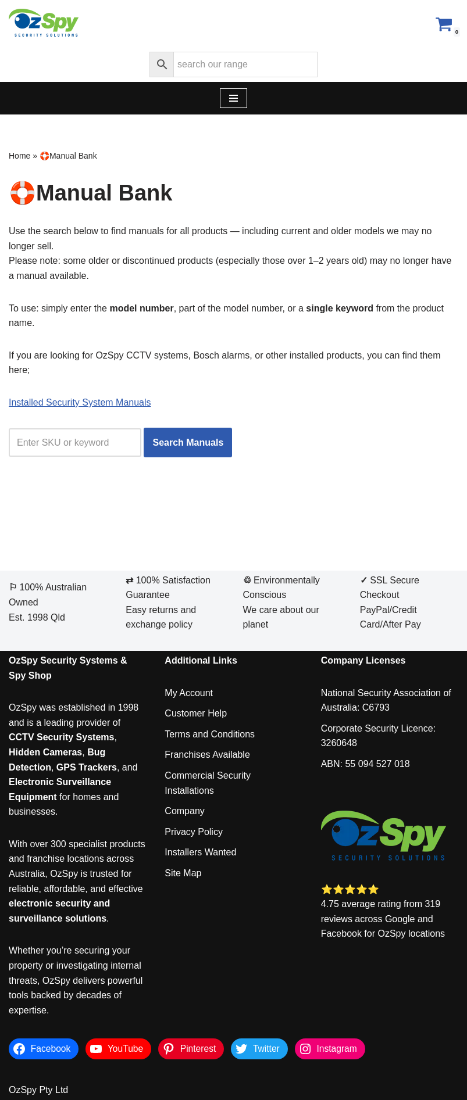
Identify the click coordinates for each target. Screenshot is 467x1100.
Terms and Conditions (210, 734)
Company (184, 811)
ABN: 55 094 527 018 (365, 764)
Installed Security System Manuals (80, 402)
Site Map (183, 873)
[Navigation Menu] (233, 98)
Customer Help (196, 713)
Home (19, 155)
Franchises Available (207, 754)
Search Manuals (187, 442)
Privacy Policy (194, 832)
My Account (189, 693)
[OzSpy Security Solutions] (44, 23)
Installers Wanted (200, 852)
